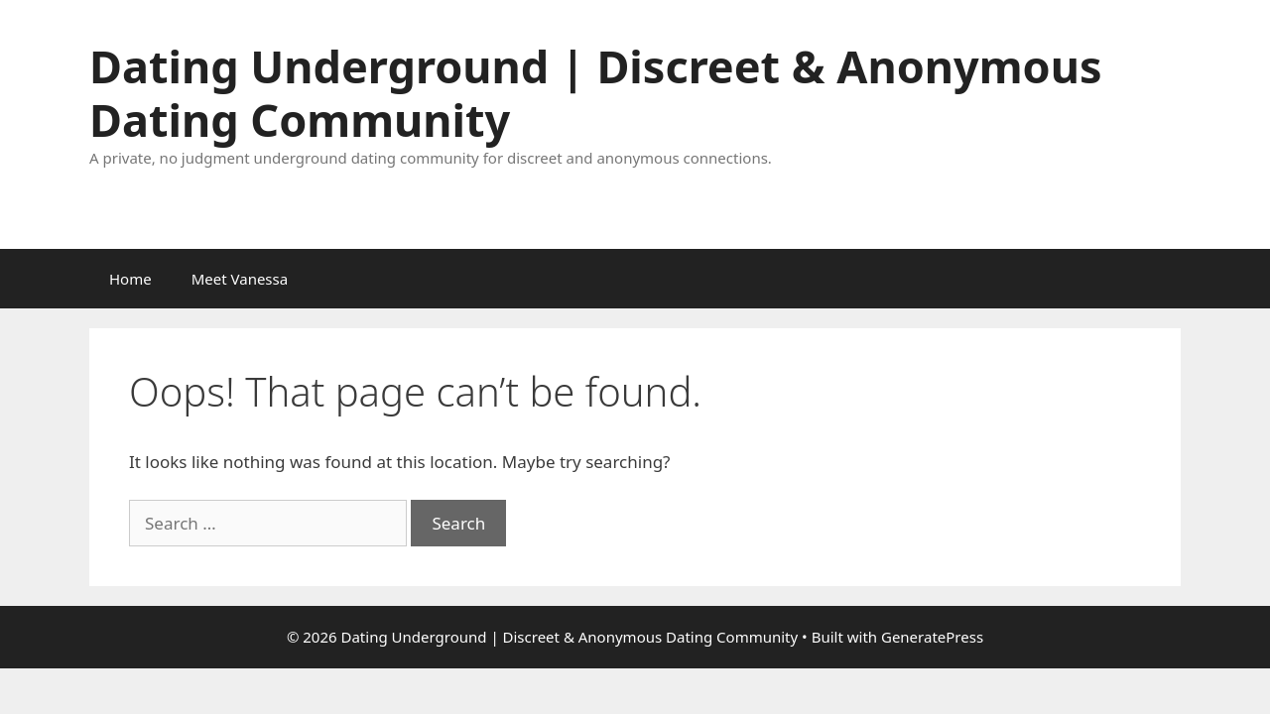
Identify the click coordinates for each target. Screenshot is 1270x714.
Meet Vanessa (239, 279)
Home (130, 279)
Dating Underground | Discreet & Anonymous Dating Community (595, 93)
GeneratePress (932, 637)
